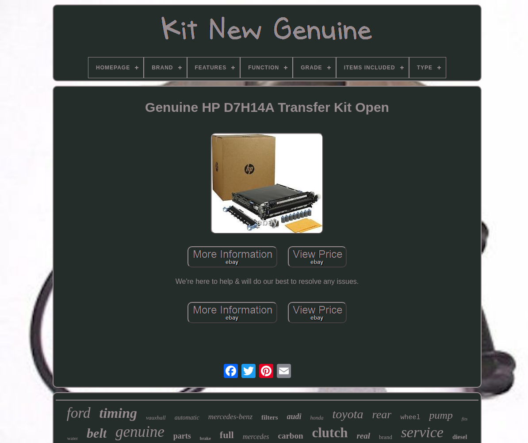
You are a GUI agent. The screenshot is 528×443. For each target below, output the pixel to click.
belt (97, 433)
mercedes (256, 436)
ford (79, 413)
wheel (410, 417)
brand (385, 437)
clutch (330, 432)
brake (205, 438)
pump (440, 415)
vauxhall (156, 417)
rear (382, 414)
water (72, 438)
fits (464, 418)
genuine (140, 431)
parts (182, 436)
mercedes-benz (230, 416)
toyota (348, 414)
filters (269, 417)
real (363, 435)
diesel (459, 437)
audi (294, 416)
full (227, 434)
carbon (290, 435)
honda (317, 418)
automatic (187, 417)
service (422, 432)
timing (118, 413)
